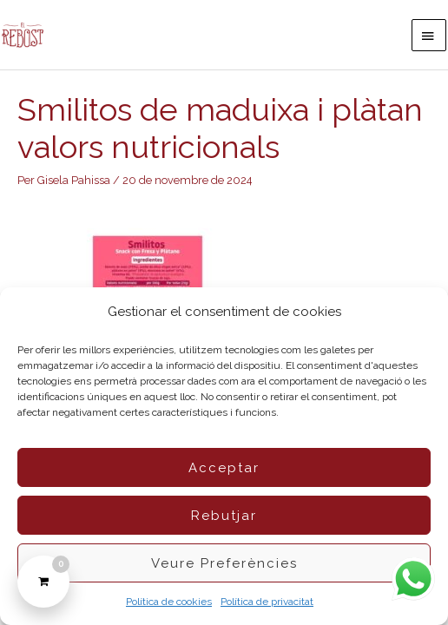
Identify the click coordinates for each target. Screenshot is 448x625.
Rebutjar (224, 515)
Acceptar (224, 468)
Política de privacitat (267, 601)
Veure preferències (224, 563)
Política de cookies (169, 601)
